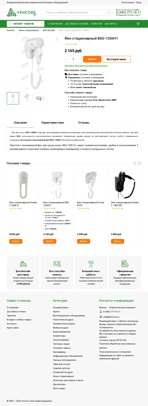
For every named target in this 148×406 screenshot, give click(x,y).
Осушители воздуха (63, 372)
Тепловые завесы (62, 348)
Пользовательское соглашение (115, 352)
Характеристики (52, 122)
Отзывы (83, 122)
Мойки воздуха (60, 327)
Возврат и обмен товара (19, 319)
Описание (20, 122)
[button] (138, 24)
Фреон (56, 311)
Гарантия (11, 315)
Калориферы (59, 352)
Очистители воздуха (63, 319)
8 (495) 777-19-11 (128, 12)
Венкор (103, 307)
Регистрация (128, 2)
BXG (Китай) (49, 30)
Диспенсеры (59, 384)
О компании (12, 307)
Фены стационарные (29, 30)
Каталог (11, 30)
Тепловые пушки (61, 344)
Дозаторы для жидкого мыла (68, 380)
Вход (138, 2)
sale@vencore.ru (111, 317)
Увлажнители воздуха (64, 323)
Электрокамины (61, 340)
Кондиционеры (60, 307)
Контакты (12, 323)
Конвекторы (59, 336)
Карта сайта (13, 327)
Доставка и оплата (16, 311)
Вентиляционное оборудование (69, 315)
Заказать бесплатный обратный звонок (86, 65)
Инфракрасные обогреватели (68, 356)
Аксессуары (59, 388)
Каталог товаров (25, 24)
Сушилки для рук (61, 368)
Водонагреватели (61, 331)
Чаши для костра (61, 364)
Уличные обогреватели (64, 360)
